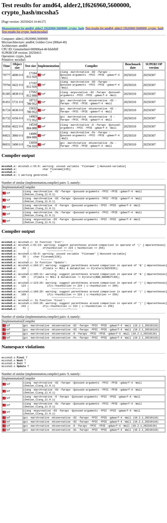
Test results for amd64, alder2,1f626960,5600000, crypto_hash (124, 28)
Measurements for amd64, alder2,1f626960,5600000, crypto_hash (43, 28)
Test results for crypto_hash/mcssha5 (25, 31)
